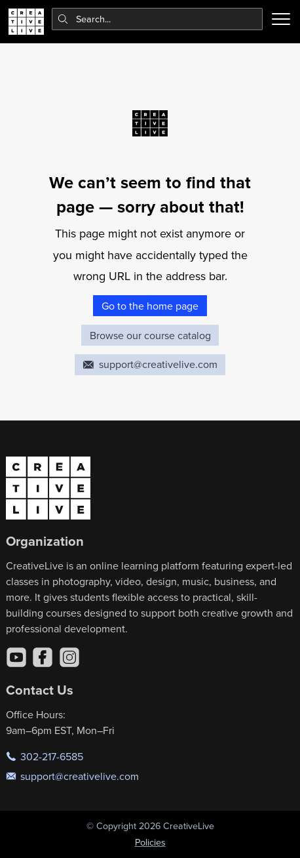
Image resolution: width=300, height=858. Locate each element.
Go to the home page (150, 305)
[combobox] (157, 19)
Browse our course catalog (150, 335)
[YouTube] (16, 657)
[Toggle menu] (281, 19)
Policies (150, 842)
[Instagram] (69, 657)
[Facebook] (42, 657)
